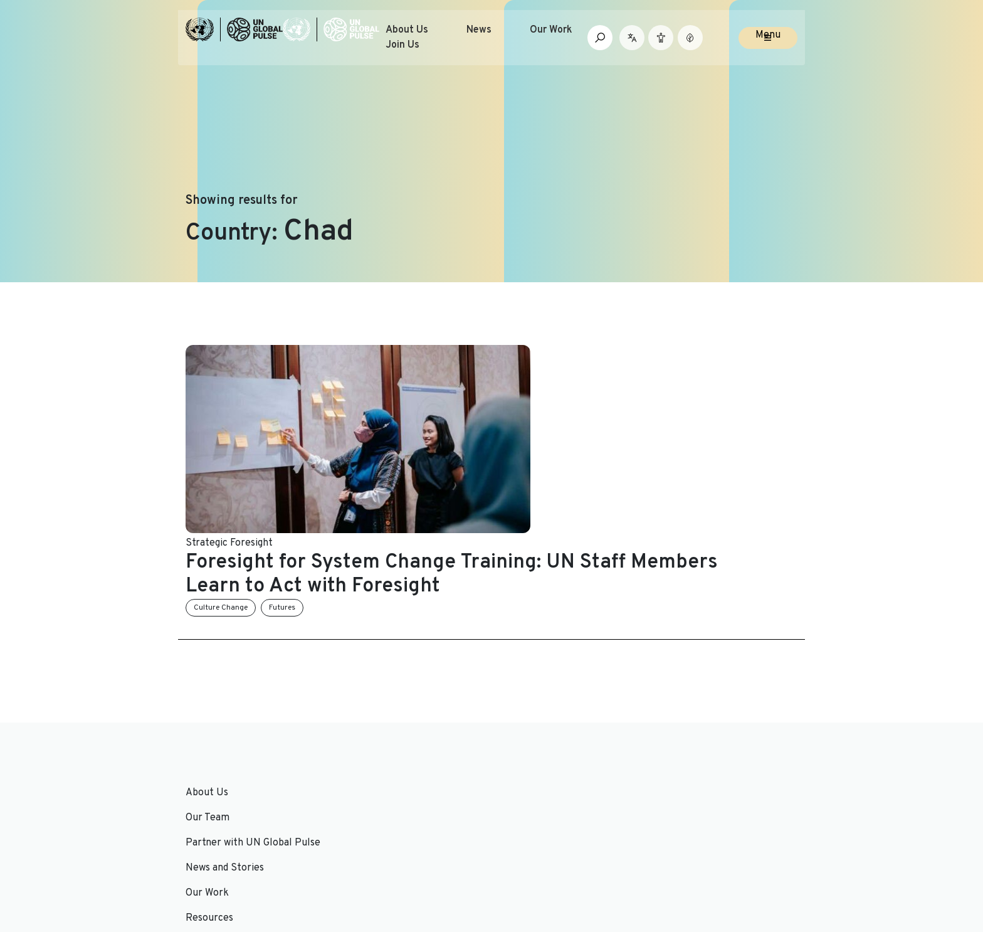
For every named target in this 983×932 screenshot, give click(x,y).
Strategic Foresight (385, 446)
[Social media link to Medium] (762, 855)
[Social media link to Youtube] (712, 855)
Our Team (207, 721)
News (504, 40)
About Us (432, 40)
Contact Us (524, 721)
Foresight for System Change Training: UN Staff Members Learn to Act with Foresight (562, 477)
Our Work (576, 40)
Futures (439, 511)
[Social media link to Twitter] (671, 855)
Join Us (428, 55)
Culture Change (377, 511)
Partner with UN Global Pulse (253, 746)
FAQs (510, 746)
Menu (768, 45)
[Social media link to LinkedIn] (692, 855)
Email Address (688, 734)
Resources (366, 746)
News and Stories (381, 696)
